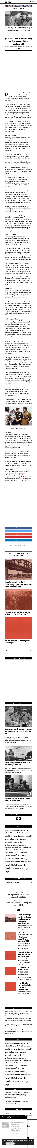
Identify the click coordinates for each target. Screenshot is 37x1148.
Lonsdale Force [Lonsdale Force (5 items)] (8, 861)
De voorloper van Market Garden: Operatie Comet (23, 969)
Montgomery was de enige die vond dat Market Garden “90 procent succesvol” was (18, 731)
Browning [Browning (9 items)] (22, 852)
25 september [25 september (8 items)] (15, 847)
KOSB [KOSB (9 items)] (20, 858)
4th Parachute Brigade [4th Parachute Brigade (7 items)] (16, 833)
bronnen (22, 1018)
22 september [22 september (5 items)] (16, 845)
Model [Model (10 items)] (14, 861)
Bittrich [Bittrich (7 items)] (16, 852)
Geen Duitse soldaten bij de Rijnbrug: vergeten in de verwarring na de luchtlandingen (18, 584)
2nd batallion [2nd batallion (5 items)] (14, 831)
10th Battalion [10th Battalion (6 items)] (26, 836)
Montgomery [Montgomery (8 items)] (20, 861)
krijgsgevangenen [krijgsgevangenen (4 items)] (28, 859)
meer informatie (23, 1141)
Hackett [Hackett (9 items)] (23, 855)
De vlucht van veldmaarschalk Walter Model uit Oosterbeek (17, 799)
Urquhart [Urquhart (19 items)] (9, 868)
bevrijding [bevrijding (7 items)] (11, 852)
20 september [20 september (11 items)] (18, 842)
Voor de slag (10, 46)
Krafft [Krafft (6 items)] (23, 859)
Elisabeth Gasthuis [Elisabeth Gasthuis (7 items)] (10, 856)
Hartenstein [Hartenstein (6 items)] (8, 859)
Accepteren (10, 1143)
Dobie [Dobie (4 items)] (26, 852)
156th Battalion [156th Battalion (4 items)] (26, 850)
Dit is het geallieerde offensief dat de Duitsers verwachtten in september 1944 (25, 936)
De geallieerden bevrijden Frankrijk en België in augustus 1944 (24, 986)
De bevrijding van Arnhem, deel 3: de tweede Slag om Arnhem (17, 763)
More (14, 742)
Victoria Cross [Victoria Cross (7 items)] (17, 869)
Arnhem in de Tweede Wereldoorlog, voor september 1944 (25, 954)
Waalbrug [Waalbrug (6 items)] (24, 869)
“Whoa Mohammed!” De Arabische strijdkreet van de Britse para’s (17, 613)
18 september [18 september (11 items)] (19, 839)
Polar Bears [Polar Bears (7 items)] (27, 861)
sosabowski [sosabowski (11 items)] (22, 864)
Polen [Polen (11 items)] (7, 864)
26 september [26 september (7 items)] (24, 848)
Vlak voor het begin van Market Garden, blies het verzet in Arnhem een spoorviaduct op (24, 919)
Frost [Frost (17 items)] (18, 855)
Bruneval (18, 546)
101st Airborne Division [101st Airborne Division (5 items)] (19, 850)
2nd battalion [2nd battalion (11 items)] (21, 830)
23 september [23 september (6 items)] (23, 845)
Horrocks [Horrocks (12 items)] (15, 858)
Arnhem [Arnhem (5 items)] (6, 852)
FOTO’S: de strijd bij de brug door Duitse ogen (17, 641)
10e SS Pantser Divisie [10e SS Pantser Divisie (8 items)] (15, 836)
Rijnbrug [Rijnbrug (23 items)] (13, 864)
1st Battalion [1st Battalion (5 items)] (8, 831)
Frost (24, 546)
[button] (30, 651)
